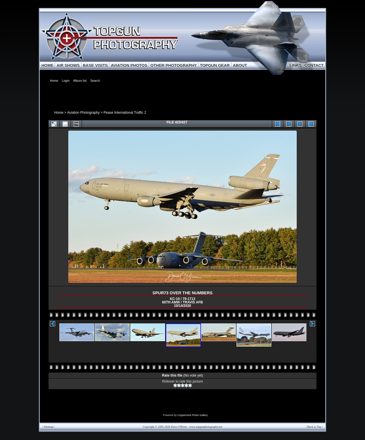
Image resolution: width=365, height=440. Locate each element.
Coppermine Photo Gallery (192, 415)
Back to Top (314, 426)
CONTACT (314, 65)
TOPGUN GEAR (215, 65)
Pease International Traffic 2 (125, 113)
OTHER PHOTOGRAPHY (174, 65)
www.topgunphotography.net (205, 426)
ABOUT (240, 65)
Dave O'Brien (179, 426)
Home (58, 113)
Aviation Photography (83, 113)
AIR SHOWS (68, 65)
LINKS (296, 65)
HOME (47, 65)
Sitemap (48, 426)
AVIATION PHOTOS (129, 65)
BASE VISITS (95, 65)
